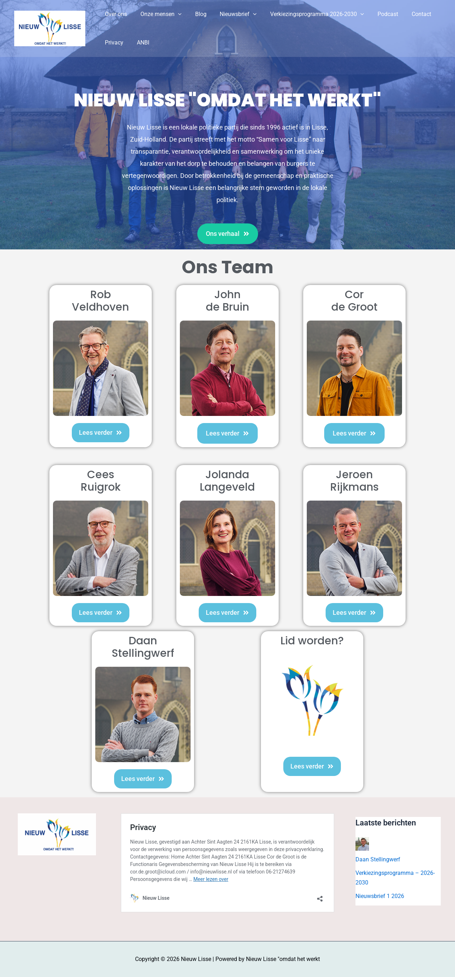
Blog (195, 14)
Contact (407, 14)
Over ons (115, 14)
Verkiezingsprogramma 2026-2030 (307, 14)
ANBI (140, 42)
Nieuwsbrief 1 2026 (379, 896)
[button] (174, 14)
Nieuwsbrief (231, 14)
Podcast (376, 14)
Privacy (113, 42)
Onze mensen (157, 14)
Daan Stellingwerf (377, 859)
